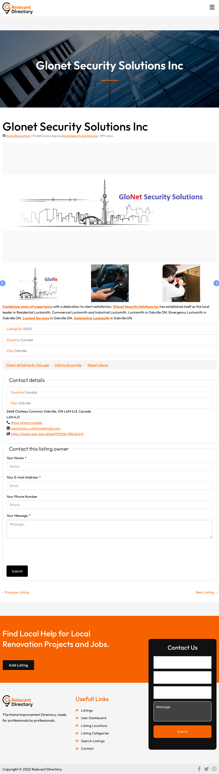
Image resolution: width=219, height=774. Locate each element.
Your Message (19, 515)
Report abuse (98, 365)
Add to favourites (68, 365)
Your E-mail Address (24, 477)
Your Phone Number (22, 496)
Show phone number (27, 422)
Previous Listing (15, 592)
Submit (17, 571)
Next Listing (207, 592)
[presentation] (45, 552)
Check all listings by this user (27, 365)
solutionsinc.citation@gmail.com (35, 428)
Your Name (17, 458)
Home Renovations (18, 136)
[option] (109, 203)
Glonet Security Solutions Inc (79, 136)
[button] (212, 7)
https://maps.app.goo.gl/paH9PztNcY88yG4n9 (47, 434)
